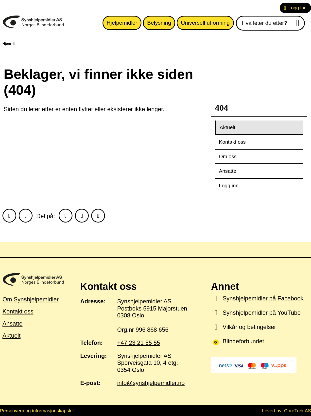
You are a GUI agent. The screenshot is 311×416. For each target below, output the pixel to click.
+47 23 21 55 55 (138, 342)
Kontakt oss (232, 142)
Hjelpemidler (122, 23)
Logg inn (295, 7)
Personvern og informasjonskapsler (37, 410)
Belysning (159, 23)
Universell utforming (205, 23)
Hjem (6, 44)
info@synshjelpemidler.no (151, 383)
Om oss (228, 156)
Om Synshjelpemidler (30, 299)
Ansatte (227, 171)
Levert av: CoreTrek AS (286, 410)
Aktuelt (227, 127)
